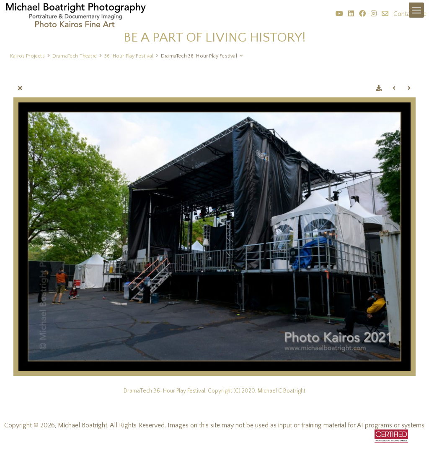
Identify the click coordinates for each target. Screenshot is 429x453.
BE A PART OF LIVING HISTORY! (215, 37)
